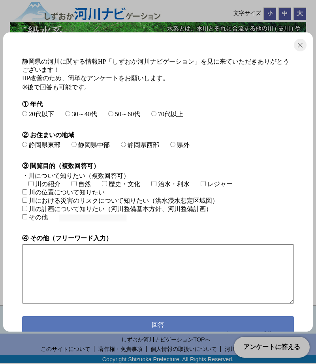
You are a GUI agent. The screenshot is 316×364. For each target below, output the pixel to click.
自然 (81, 184)
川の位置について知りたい (63, 192)
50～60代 (124, 114)
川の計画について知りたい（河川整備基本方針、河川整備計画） (117, 209)
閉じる (300, 45)
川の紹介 (44, 184)
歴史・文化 (121, 184)
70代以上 (167, 114)
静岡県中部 (90, 144)
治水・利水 (170, 184)
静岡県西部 (140, 144)
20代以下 (38, 114)
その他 (35, 217)
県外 (180, 144)
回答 (158, 324)
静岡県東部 (41, 144)
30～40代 (81, 114)
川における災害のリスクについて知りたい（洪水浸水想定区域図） (120, 200)
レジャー (217, 184)
